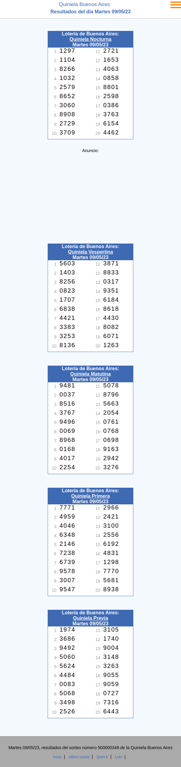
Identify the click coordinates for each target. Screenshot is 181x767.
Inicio (57, 757)
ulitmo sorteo (79, 757)
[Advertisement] (90, 195)
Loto (118, 757)
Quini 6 (102, 757)
